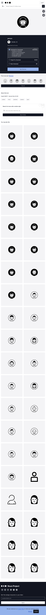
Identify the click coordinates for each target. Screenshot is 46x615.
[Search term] (23, 6)
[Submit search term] (43, 6)
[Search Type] (3, 6)
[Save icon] (43, 11)
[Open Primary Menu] (2, 2)
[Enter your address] (23, 598)
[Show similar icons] (43, 15)
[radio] (23, 53)
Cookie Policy (21, 609)
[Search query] (23, 110)
